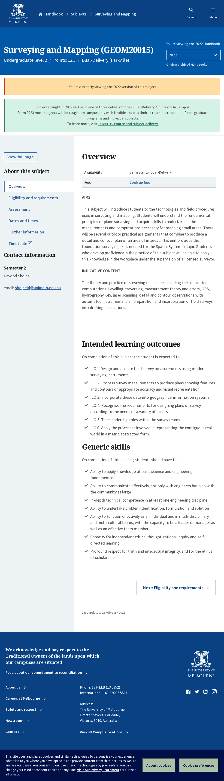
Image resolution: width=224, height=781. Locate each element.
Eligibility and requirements (33, 197)
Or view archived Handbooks (186, 64)
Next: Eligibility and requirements (173, 587)
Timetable (25, 245)
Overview (17, 186)
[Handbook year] (193, 55)
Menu (213, 13)
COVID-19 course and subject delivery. (128, 123)
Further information (26, 232)
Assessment (19, 209)
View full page (20, 156)
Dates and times (23, 220)
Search (192, 13)
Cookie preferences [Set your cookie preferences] (198, 765)
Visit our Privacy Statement (98, 770)
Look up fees (140, 182)
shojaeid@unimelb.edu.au (38, 288)
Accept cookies (158, 765)
